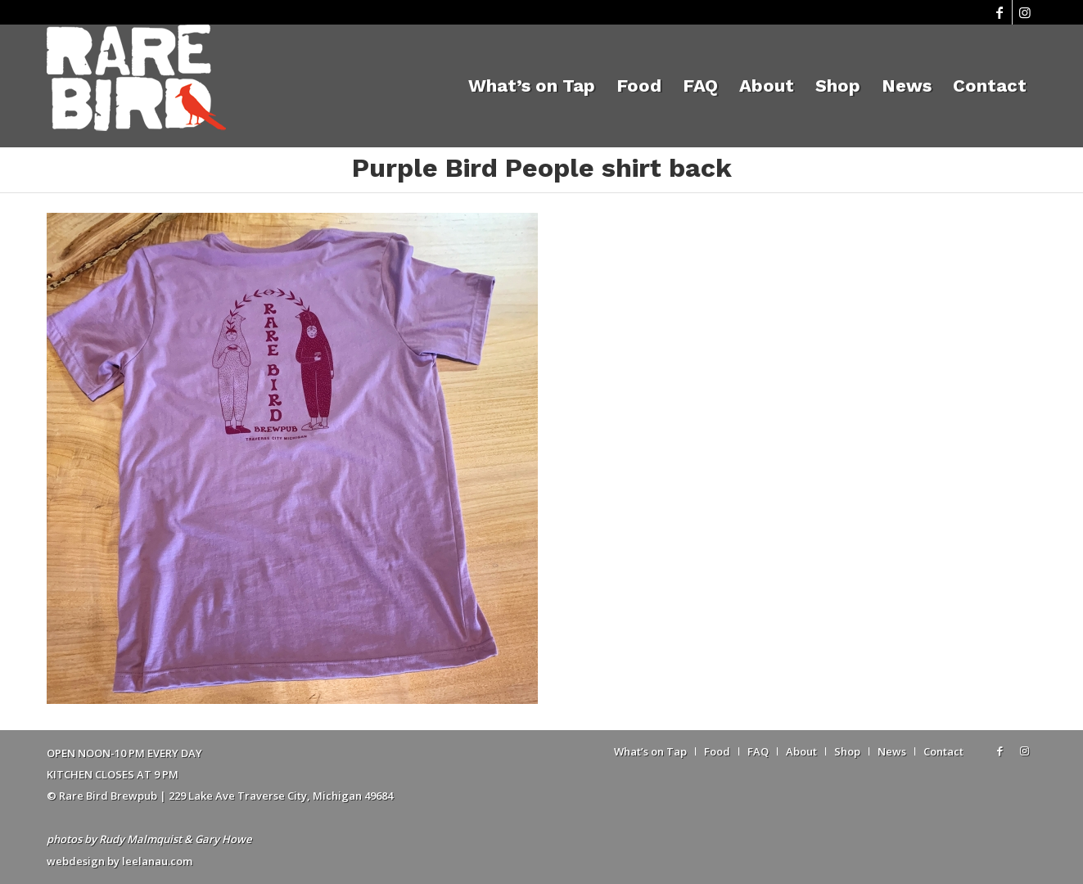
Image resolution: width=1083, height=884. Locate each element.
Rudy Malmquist (140, 839)
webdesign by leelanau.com (119, 861)
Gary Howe (223, 839)
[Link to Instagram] (1025, 12)
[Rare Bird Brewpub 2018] (136, 86)
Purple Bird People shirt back (542, 167)
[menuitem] (532, 86)
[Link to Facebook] (1000, 12)
